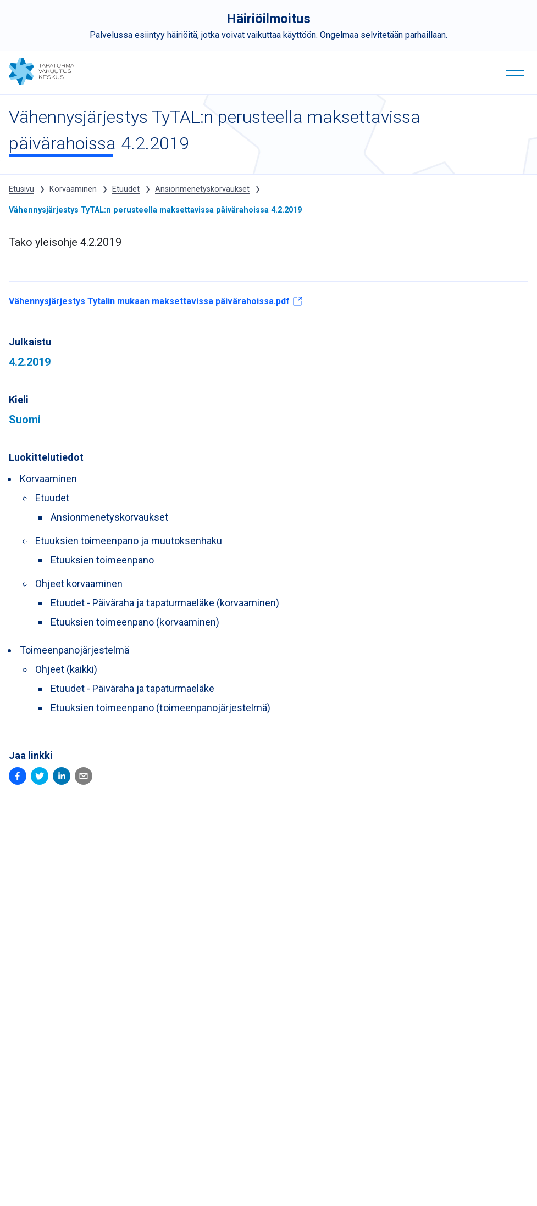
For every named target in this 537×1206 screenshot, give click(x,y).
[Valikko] (515, 73)
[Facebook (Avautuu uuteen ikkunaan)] (17, 778)
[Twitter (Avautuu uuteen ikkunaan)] (39, 778)
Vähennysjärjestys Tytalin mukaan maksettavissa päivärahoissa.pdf (156, 304)
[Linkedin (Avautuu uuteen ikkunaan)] (61, 778)
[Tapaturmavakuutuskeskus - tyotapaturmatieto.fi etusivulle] (41, 81)
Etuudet (126, 189)
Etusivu (21, 189)
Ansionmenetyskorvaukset (202, 189)
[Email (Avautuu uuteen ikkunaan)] (83, 778)
